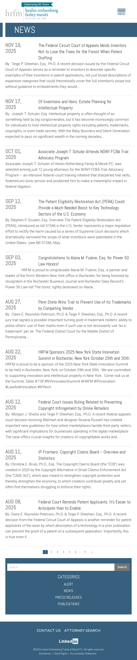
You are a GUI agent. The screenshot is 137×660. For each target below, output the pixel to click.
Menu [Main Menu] (121, 12)
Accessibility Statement (83, 653)
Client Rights (60, 653)
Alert (68, 584)
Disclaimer (45, 653)
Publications (68, 603)
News (68, 590)
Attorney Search (82, 630)
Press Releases (68, 597)
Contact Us (49, 630)
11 (85, 552)
